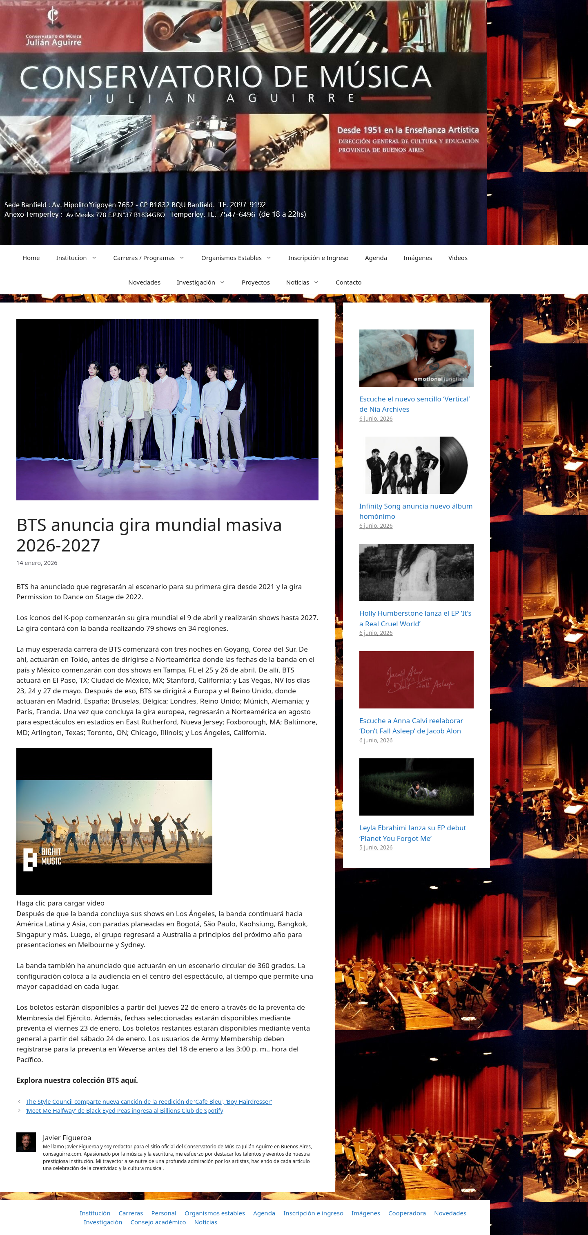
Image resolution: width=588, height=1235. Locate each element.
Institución (95, 1213)
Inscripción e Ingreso (318, 257)
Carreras (130, 1213)
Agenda (376, 257)
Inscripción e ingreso (313, 1213)
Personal (163, 1213)
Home (31, 257)
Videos (458, 257)
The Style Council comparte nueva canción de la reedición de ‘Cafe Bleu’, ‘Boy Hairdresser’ (149, 1101)
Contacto (348, 282)
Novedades (144, 282)
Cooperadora (407, 1213)
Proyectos (256, 282)
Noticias (306, 282)
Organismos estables (215, 1213)
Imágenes (417, 257)
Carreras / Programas (154, 257)
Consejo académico (158, 1222)
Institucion (80, 257)
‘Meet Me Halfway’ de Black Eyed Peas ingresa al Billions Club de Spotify (124, 1110)
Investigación (205, 282)
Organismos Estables (240, 257)
